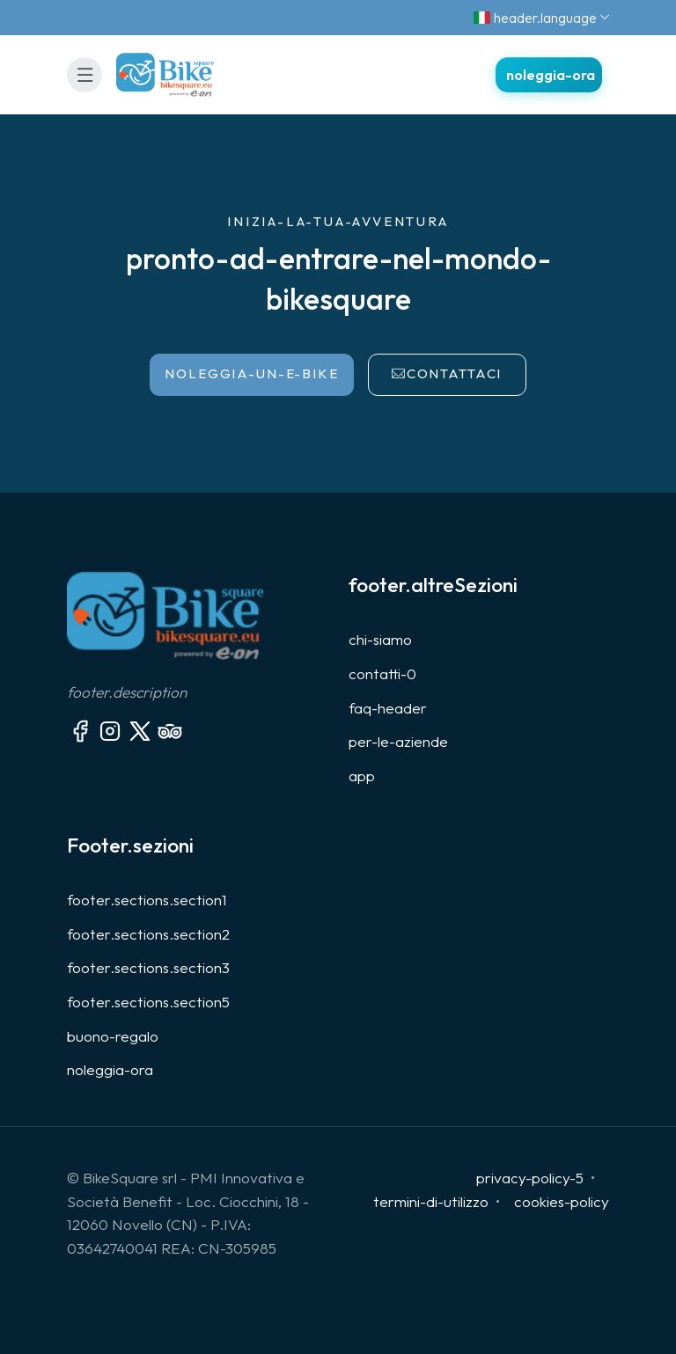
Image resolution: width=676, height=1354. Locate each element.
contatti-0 (382, 673)
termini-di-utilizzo (431, 1201)
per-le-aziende (398, 741)
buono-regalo (112, 1036)
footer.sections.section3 (148, 967)
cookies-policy (561, 1201)
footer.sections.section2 (148, 934)
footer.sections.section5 (148, 1001)
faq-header (388, 708)
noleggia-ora (110, 1069)
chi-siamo (380, 639)
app (362, 775)
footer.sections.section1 (147, 899)
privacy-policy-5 (530, 1177)
